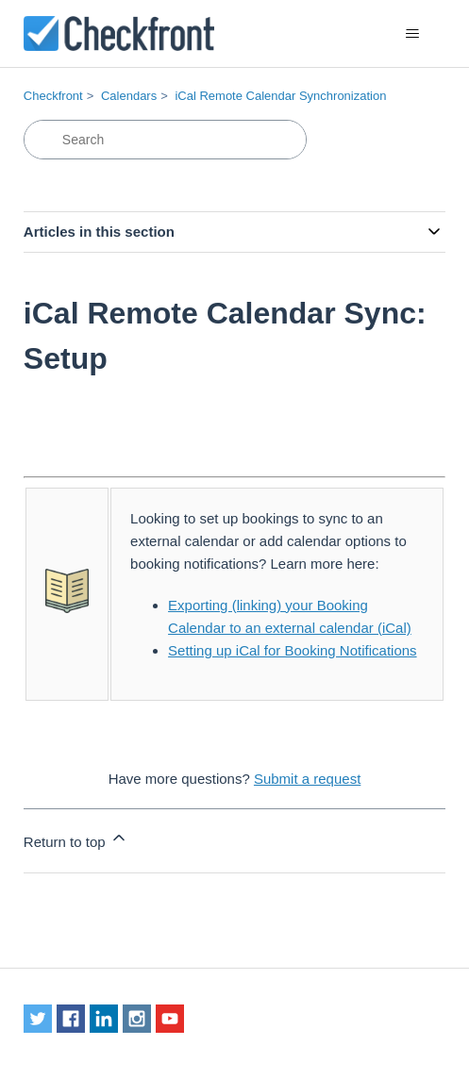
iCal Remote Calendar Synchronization (280, 96)
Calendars (129, 96)
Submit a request (307, 779)
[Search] (165, 139)
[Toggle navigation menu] (411, 34)
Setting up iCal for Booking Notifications (292, 650)
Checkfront (53, 96)
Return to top (76, 839)
